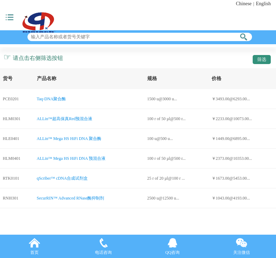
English (263, 3)
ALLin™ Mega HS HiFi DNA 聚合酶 (69, 138)
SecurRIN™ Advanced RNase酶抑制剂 (70, 198)
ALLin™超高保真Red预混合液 (65, 118)
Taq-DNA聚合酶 (51, 98)
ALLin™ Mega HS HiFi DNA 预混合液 (71, 158)
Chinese (244, 3)
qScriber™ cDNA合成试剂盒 (62, 178)
